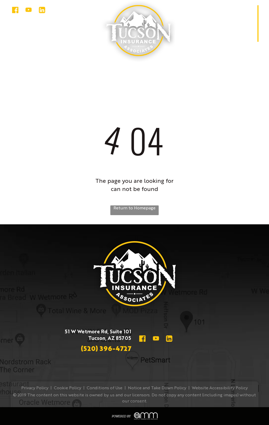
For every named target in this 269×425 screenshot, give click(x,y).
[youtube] (28, 10)
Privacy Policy (34, 388)
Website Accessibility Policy (220, 388)
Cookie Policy (67, 388)
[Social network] (15, 10)
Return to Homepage (134, 208)
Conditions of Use (104, 388)
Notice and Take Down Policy (157, 388)
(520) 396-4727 (106, 349)
